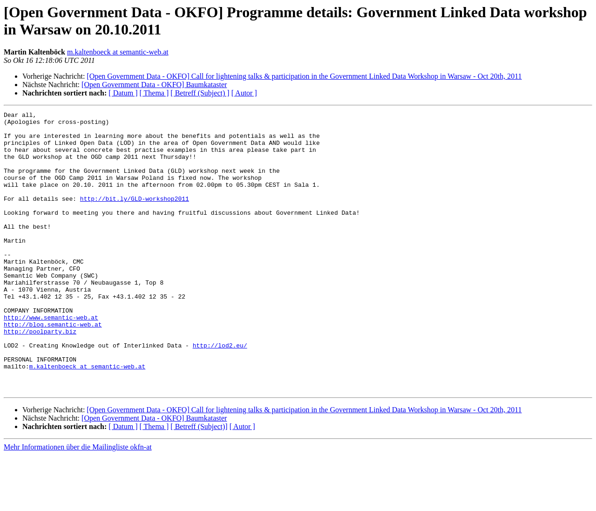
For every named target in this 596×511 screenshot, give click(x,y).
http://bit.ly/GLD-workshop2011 (134, 216)
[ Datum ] (122, 93)
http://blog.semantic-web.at (53, 367)
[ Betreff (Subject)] (198, 482)
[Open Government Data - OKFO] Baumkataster (154, 85)
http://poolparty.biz (40, 376)
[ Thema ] (154, 93)
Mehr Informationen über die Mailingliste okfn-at (78, 503)
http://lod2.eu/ (220, 392)
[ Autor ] (244, 93)
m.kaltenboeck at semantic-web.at (118, 52)
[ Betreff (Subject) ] (199, 93)
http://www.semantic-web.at (51, 359)
